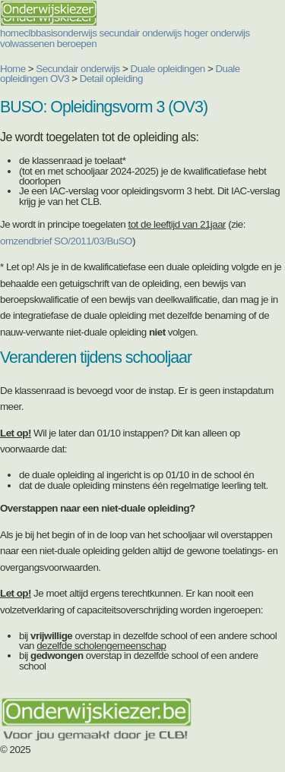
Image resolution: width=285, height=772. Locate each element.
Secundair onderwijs (78, 68)
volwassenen (27, 43)
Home (13, 68)
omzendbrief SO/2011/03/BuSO (66, 241)
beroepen (77, 43)
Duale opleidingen (168, 68)
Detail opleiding (111, 78)
